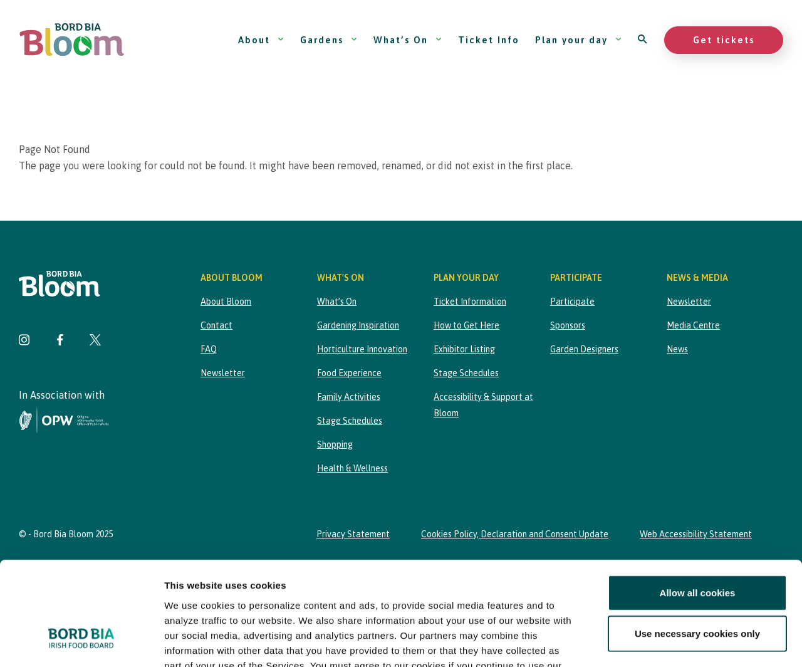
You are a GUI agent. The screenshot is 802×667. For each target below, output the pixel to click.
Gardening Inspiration (358, 325)
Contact (216, 325)
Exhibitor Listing (464, 349)
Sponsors (567, 325)
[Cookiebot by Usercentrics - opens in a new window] (81, 642)
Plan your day (578, 40)
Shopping (335, 444)
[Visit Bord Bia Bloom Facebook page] (59, 341)
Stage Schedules (349, 421)
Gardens (329, 40)
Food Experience (349, 373)
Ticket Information (470, 302)
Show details (657, 642)
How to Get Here (466, 325)
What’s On (407, 40)
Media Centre (693, 325)
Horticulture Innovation (362, 349)
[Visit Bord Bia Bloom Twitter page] (95, 341)
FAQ (208, 349)
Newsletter (222, 373)
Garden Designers (584, 349)
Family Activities (348, 397)
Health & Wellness (352, 468)
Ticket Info (488, 40)
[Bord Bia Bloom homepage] (72, 39)
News (677, 349)
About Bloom (225, 302)
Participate (572, 302)
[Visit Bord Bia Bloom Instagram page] (24, 341)
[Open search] (643, 39)
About (261, 40)
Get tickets (723, 39)
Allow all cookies (698, 503)
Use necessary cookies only (697, 544)
